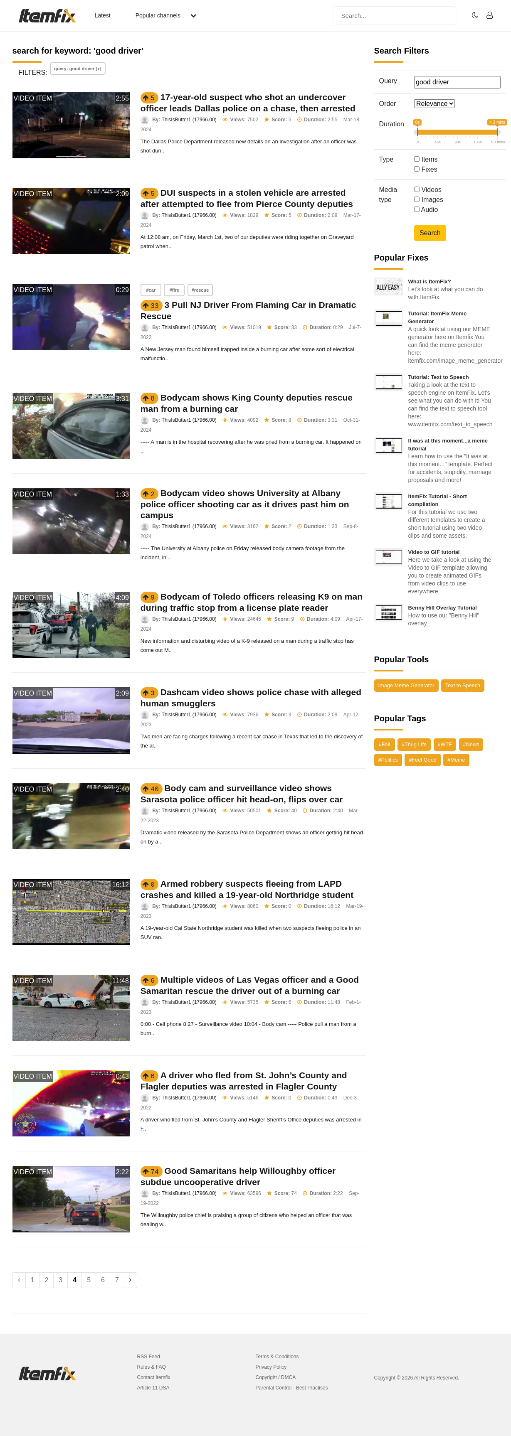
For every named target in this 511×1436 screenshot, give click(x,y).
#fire (174, 290)
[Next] (130, 1280)
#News (471, 744)
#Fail (384, 744)
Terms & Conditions (277, 1357)
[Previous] (19, 1280)
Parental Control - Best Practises (292, 1388)
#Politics (388, 760)
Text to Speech (462, 685)
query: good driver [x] (77, 68)
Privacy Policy (271, 1367)
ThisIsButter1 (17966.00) (189, 120)
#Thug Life (414, 744)
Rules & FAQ (151, 1367)
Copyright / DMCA (276, 1377)
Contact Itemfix (153, 1377)
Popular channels (166, 15)
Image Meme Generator (406, 685)
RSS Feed (148, 1357)
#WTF (445, 744)
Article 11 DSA (153, 1388)
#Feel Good (422, 760)
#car (151, 290)
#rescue (200, 290)
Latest (103, 15)
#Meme (456, 760)
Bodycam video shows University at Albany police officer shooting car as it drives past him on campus (245, 504)
